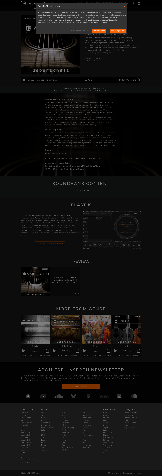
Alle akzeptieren (117, 31)
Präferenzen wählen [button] (79, 31)
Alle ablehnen (99, 31)
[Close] (124, 6)
